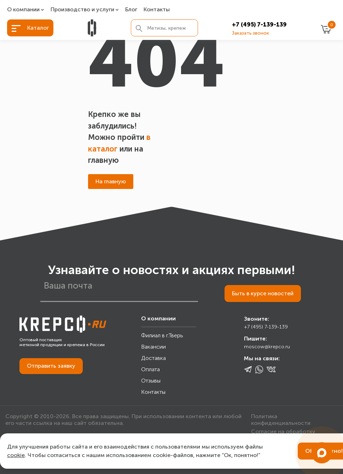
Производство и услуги (82, 9)
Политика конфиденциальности (280, 419)
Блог (131, 9)
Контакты (157, 9)
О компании (23, 9)
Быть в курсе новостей (262, 293)
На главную (110, 181)
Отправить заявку (51, 365)
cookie (16, 455)
